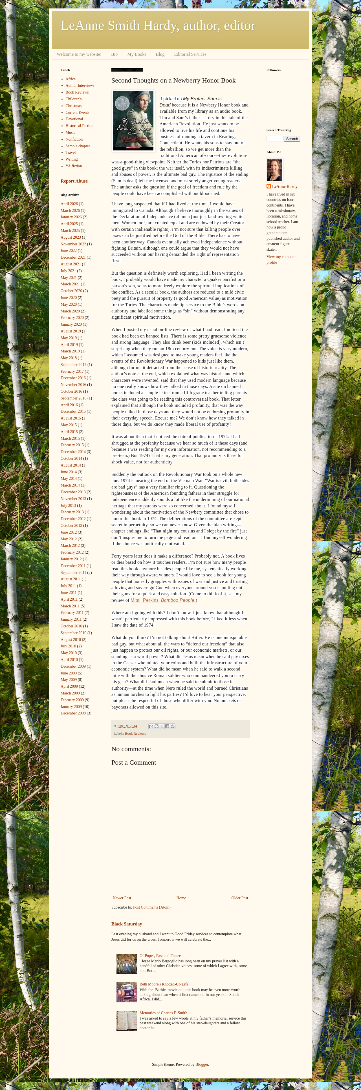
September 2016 (73, 398)
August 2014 (71, 465)
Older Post (240, 898)
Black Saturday (126, 924)
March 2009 (70, 693)
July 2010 (68, 646)
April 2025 (69, 224)
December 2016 (73, 378)
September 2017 (73, 365)
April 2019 (69, 345)
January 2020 (71, 324)
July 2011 (68, 586)
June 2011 (69, 592)
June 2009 (69, 673)
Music (71, 132)
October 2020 (71, 291)
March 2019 (70, 351)
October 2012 (71, 525)
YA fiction (74, 166)
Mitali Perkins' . (163, 600)
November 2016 (73, 385)
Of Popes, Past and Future (160, 956)
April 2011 (69, 599)
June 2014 (69, 472)
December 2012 (73, 519)
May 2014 (69, 478)
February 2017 (72, 371)
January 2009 (71, 707)
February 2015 (72, 445)
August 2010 (71, 640)
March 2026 (70, 210)
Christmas (74, 106)
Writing (72, 159)
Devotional (74, 119)
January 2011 (71, 619)
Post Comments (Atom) (152, 907)
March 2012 (70, 545)
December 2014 (73, 452)
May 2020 (69, 304)
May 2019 (69, 338)
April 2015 (69, 432)
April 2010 (69, 660)
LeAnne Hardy (285, 187)
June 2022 (69, 250)
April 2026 (69, 204)
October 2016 (71, 391)
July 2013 (68, 505)
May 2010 (69, 653)
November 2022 (73, 244)
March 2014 (70, 485)
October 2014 (71, 458)
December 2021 (73, 257)
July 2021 (68, 271)
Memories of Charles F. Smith (163, 1013)
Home (181, 898)
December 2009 (73, 666)
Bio (114, 54)
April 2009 (69, 686)
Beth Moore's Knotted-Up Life (164, 984)
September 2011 (73, 572)
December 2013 (73, 492)
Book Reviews (135, 734)
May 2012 (69, 539)
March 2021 (70, 284)
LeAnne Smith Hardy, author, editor (158, 25)
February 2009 (72, 700)
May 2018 (69, 358)
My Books (136, 54)
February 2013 (72, 512)
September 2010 (73, 633)
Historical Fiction (79, 126)
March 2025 (70, 230)
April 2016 (69, 405)
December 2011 (73, 566)
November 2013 (73, 499)
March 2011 (70, 606)
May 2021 (69, 278)
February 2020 (72, 318)
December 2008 (73, 713)
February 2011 (72, 613)
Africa (71, 79)
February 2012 (72, 552)
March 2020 (70, 311)
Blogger (201, 1064)
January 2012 (71, 559)
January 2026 (71, 217)
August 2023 (71, 237)
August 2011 (71, 579)
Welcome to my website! (79, 54)
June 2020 (69, 298)
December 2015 (73, 411)
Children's (74, 99)
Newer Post (122, 898)
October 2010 (71, 626)
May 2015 (69, 425)
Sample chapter (78, 146)
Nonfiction (74, 139)
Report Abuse (74, 181)
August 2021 (71, 264)
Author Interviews (80, 85)
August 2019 (71, 331)
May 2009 (69, 680)
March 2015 (70, 438)
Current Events (77, 112)
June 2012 (69, 532)
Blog (160, 54)
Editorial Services (190, 54)
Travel (71, 152)
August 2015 (71, 418)
